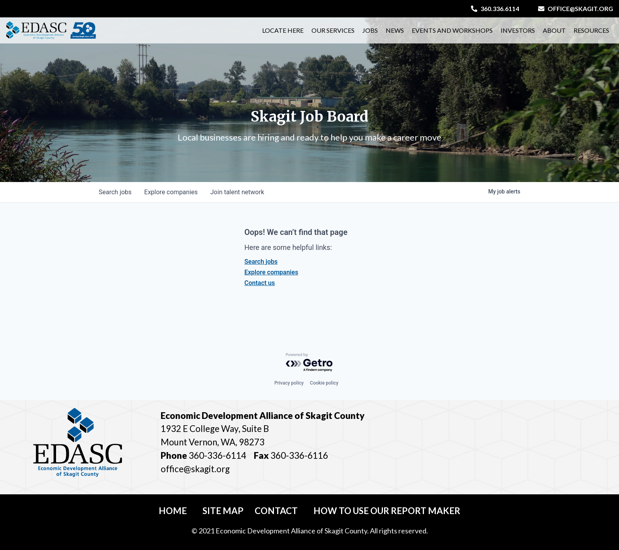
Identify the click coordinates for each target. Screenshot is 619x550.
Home (173, 510)
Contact (276, 510)
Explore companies (271, 272)
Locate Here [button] (283, 30)
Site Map (223, 510)
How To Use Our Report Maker (386, 510)
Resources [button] (591, 30)
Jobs (370, 30)
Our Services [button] (333, 30)
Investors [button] (518, 30)
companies (170, 192)
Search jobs (261, 261)
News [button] (395, 30)
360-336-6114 (217, 455)
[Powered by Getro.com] (309, 362)
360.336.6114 (495, 8)
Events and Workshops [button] (452, 30)
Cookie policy (324, 383)
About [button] (554, 30)
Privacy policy (289, 383)
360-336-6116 (298, 455)
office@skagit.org (575, 8)
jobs (115, 192)
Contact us (259, 283)
